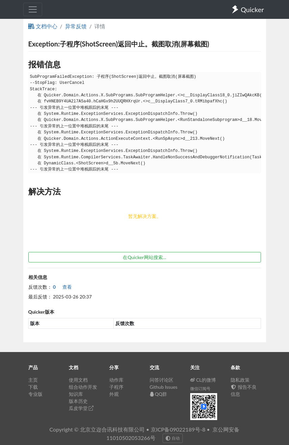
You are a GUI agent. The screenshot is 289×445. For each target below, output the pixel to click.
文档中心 (42, 26)
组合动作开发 (83, 387)
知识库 (76, 394)
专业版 (35, 394)
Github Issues (164, 387)
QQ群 (158, 394)
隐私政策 (240, 380)
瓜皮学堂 (81, 408)
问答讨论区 (161, 380)
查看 (62, 287)
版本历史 (78, 401)
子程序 (116, 387)
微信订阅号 (200, 388)
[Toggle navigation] (32, 9)
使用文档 (78, 380)
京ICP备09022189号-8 (178, 429)
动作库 (116, 380)
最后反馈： (40, 296)
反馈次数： (40, 287)
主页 (33, 380)
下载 (33, 387)
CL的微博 (203, 380)
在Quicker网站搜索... (144, 257)
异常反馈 (76, 26)
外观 (114, 394)
